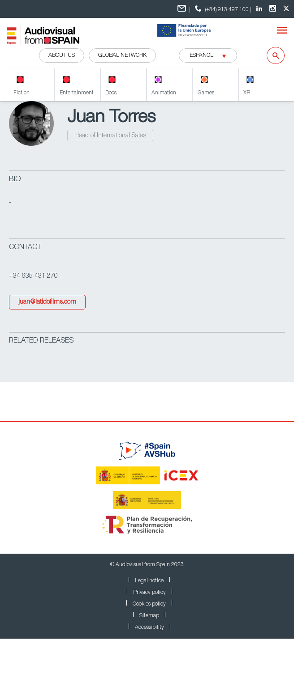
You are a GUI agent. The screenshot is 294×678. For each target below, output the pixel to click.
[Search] (270, 55)
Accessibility (149, 627)
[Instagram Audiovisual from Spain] (274, 9)
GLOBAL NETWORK (122, 55)
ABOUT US (61, 55)
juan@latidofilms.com (47, 302)
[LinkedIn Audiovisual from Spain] (260, 9)
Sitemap (149, 616)
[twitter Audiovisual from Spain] (287, 9)
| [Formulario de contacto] (184, 9)
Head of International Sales (110, 136)
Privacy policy (149, 592)
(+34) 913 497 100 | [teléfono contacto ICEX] (222, 9)
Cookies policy (149, 604)
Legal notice (149, 581)
